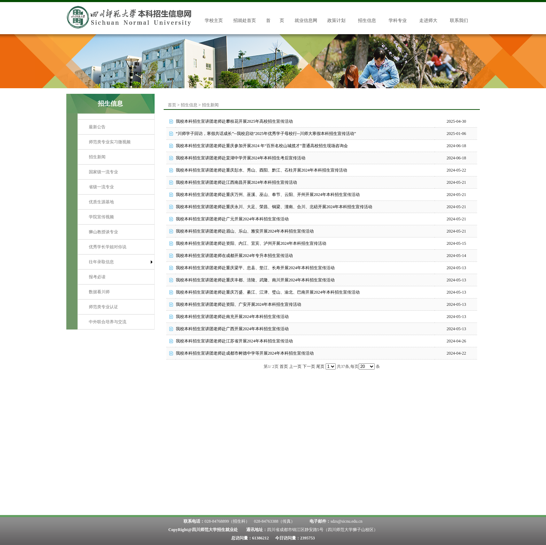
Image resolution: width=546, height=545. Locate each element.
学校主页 (214, 20)
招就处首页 (244, 20)
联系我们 (459, 20)
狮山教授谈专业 (103, 231)
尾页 (320, 366)
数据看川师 (99, 291)
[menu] (116, 224)
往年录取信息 (101, 261)
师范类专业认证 (103, 306)
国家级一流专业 (103, 171)
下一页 (309, 366)
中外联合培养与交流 (107, 321)
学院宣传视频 (101, 216)
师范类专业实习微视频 (110, 141)
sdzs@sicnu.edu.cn (346, 521)
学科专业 (398, 20)
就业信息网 (306, 20)
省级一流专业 (101, 186)
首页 (172, 105)
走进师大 (428, 20)
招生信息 (367, 20)
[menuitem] (116, 127)
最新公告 (97, 126)
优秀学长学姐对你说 (107, 246)
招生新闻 (97, 156)
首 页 (275, 20)
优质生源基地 (101, 201)
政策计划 (336, 20)
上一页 (295, 366)
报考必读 (97, 276)
